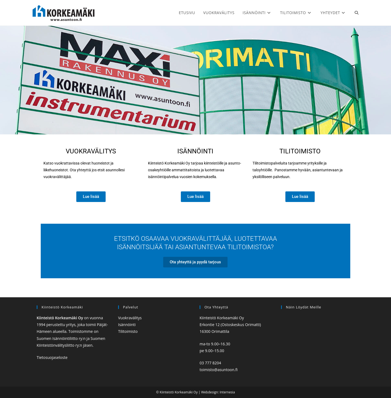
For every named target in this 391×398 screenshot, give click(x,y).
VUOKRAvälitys (91, 151)
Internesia (227, 392)
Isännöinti (195, 151)
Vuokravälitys (130, 317)
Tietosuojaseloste (52, 357)
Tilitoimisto (300, 151)
